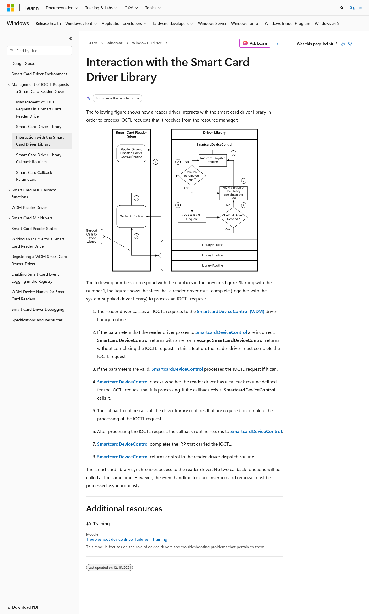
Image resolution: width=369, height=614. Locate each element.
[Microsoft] (10, 8)
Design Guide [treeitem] (23, 63)
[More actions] (278, 43)
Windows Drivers (147, 43)
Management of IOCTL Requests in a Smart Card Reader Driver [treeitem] (38, 109)
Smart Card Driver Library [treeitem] (38, 126)
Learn (92, 43)
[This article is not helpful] (350, 43)
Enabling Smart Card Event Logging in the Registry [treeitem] (35, 277)
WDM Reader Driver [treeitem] (29, 207)
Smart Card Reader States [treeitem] (34, 228)
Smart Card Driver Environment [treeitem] (39, 73)
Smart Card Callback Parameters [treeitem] (34, 175)
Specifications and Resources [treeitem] (37, 320)
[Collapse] (71, 38)
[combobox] (39, 50)
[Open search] (342, 8)
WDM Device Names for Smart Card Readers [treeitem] (39, 295)
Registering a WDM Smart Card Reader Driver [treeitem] (39, 260)
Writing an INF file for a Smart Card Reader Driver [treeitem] (38, 242)
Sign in (356, 7)
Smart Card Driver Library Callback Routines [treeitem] (38, 158)
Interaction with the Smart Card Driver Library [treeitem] (40, 140)
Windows (114, 43)
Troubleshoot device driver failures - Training (126, 539)
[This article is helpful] (343, 43)
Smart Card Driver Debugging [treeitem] (38, 309)
